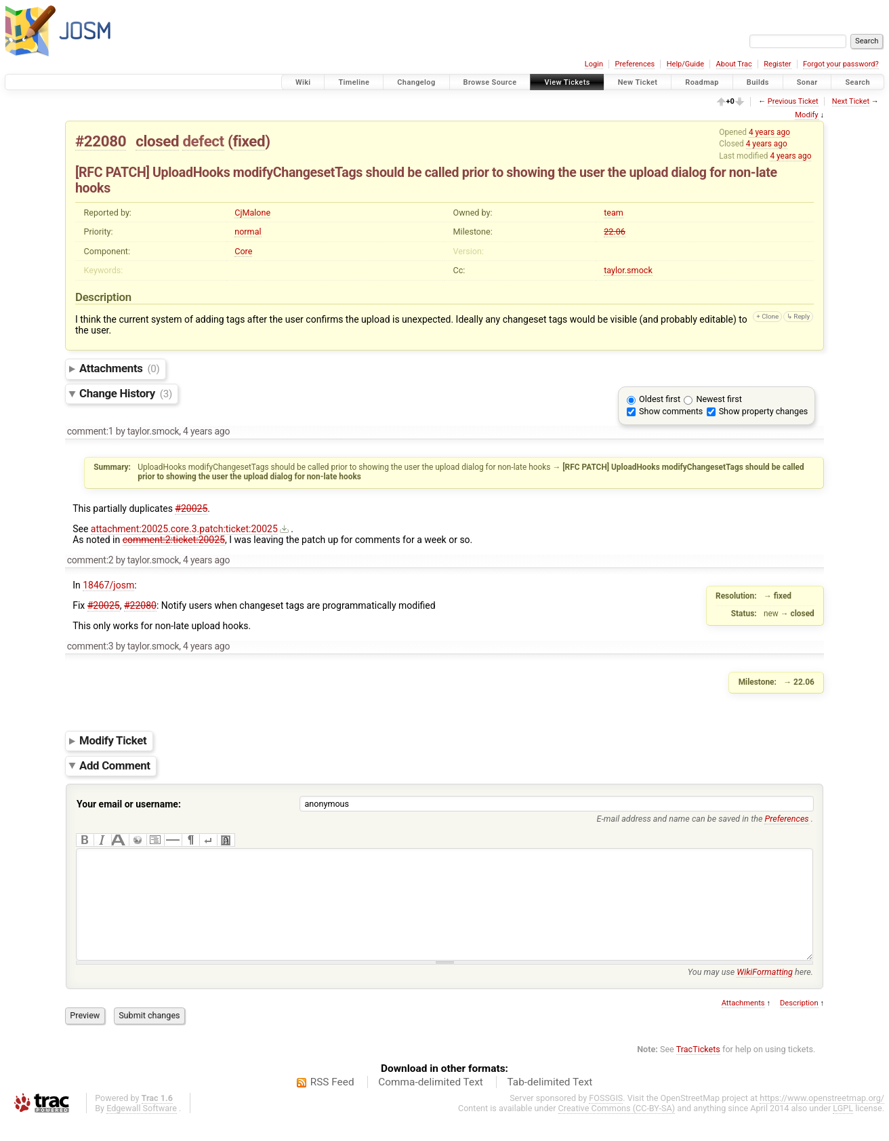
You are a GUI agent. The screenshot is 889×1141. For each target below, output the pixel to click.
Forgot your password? (841, 64)
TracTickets (698, 1069)
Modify (806, 115)
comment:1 (90, 431)
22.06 (614, 231)
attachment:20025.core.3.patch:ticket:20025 (184, 528)
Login (594, 64)
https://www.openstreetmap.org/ (822, 1118)
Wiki (303, 82)
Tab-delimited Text (549, 1102)
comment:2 (90, 560)
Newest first (718, 399)
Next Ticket (850, 101)
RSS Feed (332, 1102)
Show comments (671, 411)
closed (157, 141)
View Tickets (567, 82)
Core (243, 251)
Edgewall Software (141, 1128)
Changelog (416, 82)
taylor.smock (628, 270)
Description (799, 1023)
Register (777, 64)
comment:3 (90, 646)
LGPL (843, 1128)
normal (247, 231)
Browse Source (490, 82)
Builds (758, 82)
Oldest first (659, 399)
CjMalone (252, 212)
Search (857, 82)
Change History (125, 393)
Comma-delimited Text (430, 1102)
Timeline (353, 82)
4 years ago (769, 132)
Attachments (119, 368)
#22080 (100, 141)
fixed (248, 141)
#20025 (191, 508)
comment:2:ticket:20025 (174, 539)
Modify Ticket (112, 740)
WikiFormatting (765, 992)
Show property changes (763, 411)
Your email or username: (129, 804)
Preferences (635, 64)
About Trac (734, 64)
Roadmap (702, 82)
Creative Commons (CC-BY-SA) (617, 1128)
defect (203, 141)
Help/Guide (685, 64)
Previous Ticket (793, 101)
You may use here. (750, 992)
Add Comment (114, 765)
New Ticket (638, 82)
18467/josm (108, 585)
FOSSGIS (606, 1118)
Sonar (807, 82)
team (613, 212)
